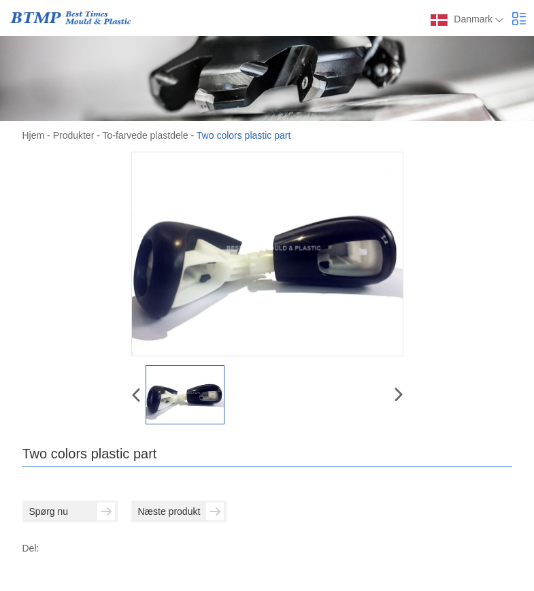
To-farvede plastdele (145, 135)
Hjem (33, 135)
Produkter (74, 135)
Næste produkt (181, 511)
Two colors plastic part (244, 135)
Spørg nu (72, 511)
